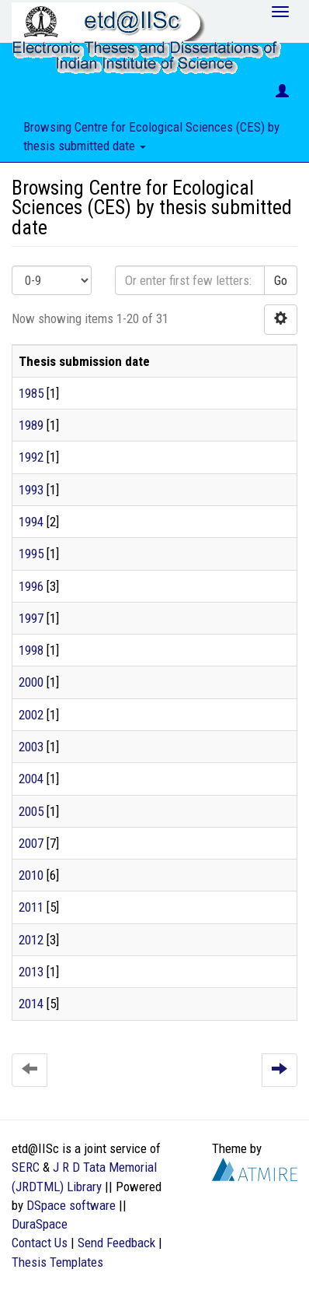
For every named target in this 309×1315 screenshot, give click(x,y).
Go (280, 280)
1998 (31, 650)
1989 (31, 425)
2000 (31, 682)
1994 (31, 521)
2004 (31, 778)
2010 (31, 875)
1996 (31, 586)
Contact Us (40, 1242)
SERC (26, 1167)
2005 (31, 811)
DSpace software (71, 1205)
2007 (31, 843)
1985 (31, 393)
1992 (31, 457)
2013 (31, 971)
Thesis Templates (57, 1262)
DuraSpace (40, 1224)
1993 (31, 490)
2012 (31, 940)
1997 (31, 618)
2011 (31, 907)
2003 (31, 746)
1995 (31, 553)
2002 (31, 715)
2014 (31, 1003)
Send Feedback (116, 1242)
